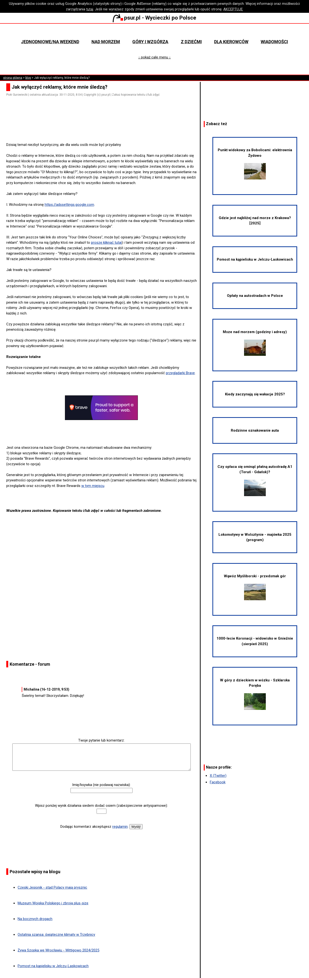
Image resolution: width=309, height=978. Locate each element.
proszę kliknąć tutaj (106, 242)
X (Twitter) (218, 775)
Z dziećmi (191, 41)
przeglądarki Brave (180, 373)
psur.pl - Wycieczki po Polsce (154, 17)
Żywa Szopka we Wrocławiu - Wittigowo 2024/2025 (58, 950)
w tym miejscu (92, 486)
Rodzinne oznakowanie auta (255, 430)
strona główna (12, 77)
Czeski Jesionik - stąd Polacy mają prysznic (52, 887)
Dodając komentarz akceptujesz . (94, 826)
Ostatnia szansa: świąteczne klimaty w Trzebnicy (56, 934)
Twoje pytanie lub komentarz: (101, 740)
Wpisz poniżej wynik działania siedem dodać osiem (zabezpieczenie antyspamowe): (101, 805)
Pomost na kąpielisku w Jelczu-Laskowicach (53, 966)
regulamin (120, 826)
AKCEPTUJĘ (233, 9)
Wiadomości (274, 41)
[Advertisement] (103, 128)
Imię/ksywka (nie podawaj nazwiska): (101, 785)
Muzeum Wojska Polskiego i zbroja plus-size (53, 903)
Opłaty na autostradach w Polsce (255, 295)
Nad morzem (105, 41)
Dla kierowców (231, 41)
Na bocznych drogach (35, 919)
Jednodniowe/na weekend (50, 41)
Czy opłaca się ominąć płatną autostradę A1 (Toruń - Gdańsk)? (255, 480)
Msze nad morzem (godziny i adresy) (255, 343)
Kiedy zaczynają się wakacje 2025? (255, 394)
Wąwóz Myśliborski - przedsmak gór (255, 587)
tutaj (89, 9)
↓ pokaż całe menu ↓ (154, 57)
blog (28, 77)
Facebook (217, 782)
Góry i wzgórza (150, 41)
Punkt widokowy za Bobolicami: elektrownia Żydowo (255, 163)
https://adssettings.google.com (69, 204)
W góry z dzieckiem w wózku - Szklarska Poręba (255, 694)
